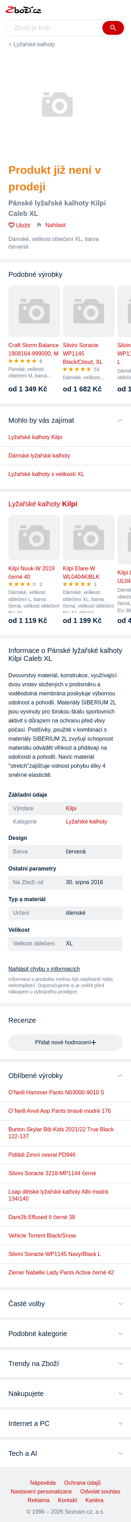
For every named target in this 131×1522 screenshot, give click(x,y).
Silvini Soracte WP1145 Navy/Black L (54, 1254)
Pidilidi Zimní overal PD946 (41, 1155)
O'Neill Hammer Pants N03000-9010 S (56, 1092)
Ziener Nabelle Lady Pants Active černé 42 (61, 1272)
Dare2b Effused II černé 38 (41, 1217)
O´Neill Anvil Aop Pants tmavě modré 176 (59, 1111)
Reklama (39, 1500)
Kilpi (71, 808)
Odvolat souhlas (100, 1491)
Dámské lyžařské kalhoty (39, 456)
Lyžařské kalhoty (34, 44)
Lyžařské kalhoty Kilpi (35, 437)
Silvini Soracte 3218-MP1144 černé (52, 1173)
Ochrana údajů (82, 1483)
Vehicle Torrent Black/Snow (42, 1236)
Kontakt (67, 1500)
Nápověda (43, 1483)
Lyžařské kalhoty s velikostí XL (46, 474)
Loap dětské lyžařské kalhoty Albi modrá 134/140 (58, 1195)
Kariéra (94, 1500)
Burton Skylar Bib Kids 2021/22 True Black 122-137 (61, 1132)
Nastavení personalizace (41, 1491)
